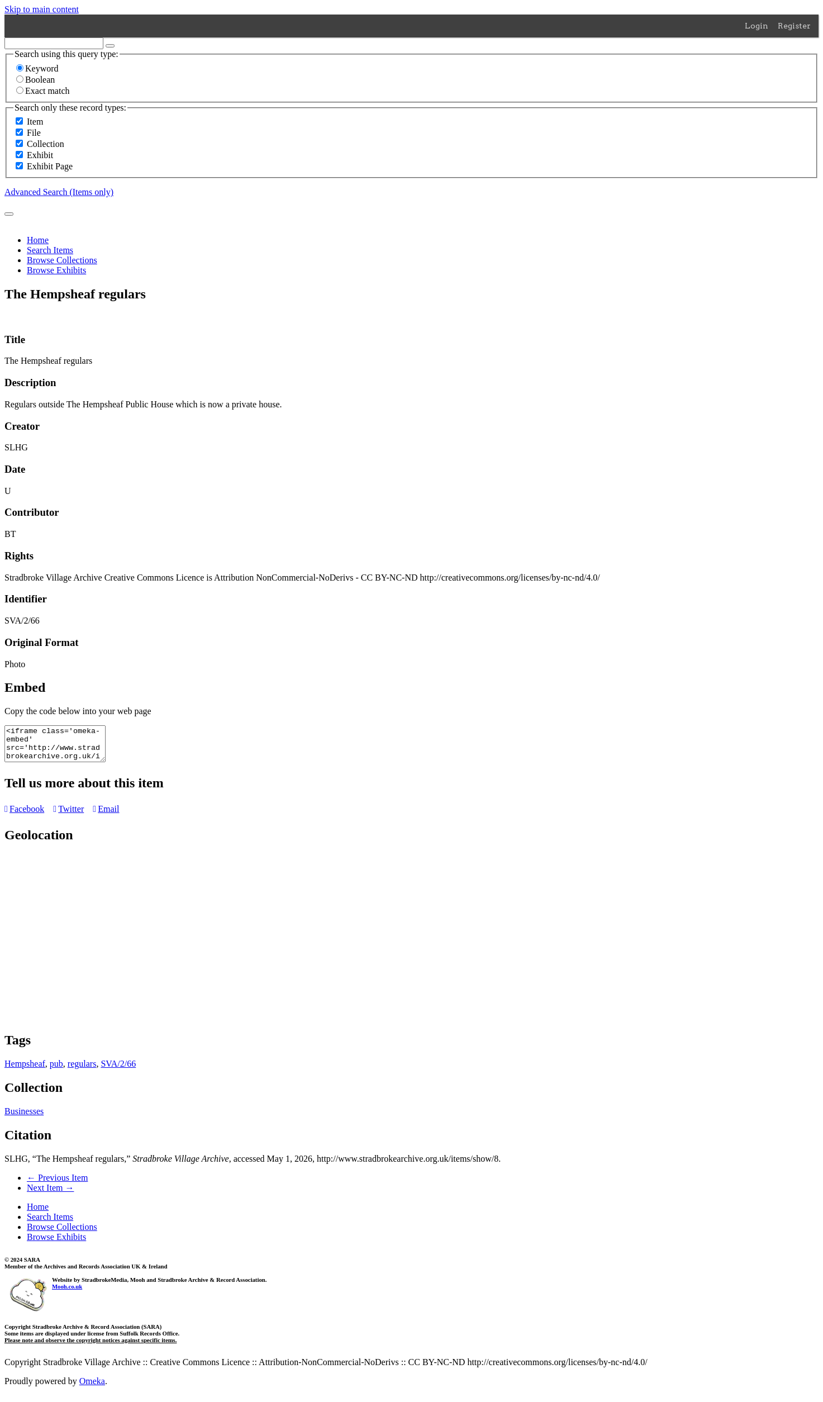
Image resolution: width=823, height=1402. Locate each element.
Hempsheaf (24, 1070)
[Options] (110, 45)
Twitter (68, 815)
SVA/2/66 (118, 1070)
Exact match (43, 91)
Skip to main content (41, 9)
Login (756, 25)
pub (56, 1070)
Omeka (92, 1388)
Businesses (24, 1118)
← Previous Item (57, 1184)
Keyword (37, 68)
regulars (82, 1070)
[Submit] (8, 214)
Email (106, 815)
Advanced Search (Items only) (58, 192)
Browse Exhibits (56, 270)
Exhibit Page (50, 166)
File (34, 132)
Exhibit (40, 155)
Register (794, 25)
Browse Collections (62, 260)
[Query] (53, 43)
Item (35, 121)
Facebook (24, 815)
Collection (45, 144)
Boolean (35, 79)
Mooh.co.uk (67, 1293)
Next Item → (50, 1194)
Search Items (50, 250)
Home (38, 240)
